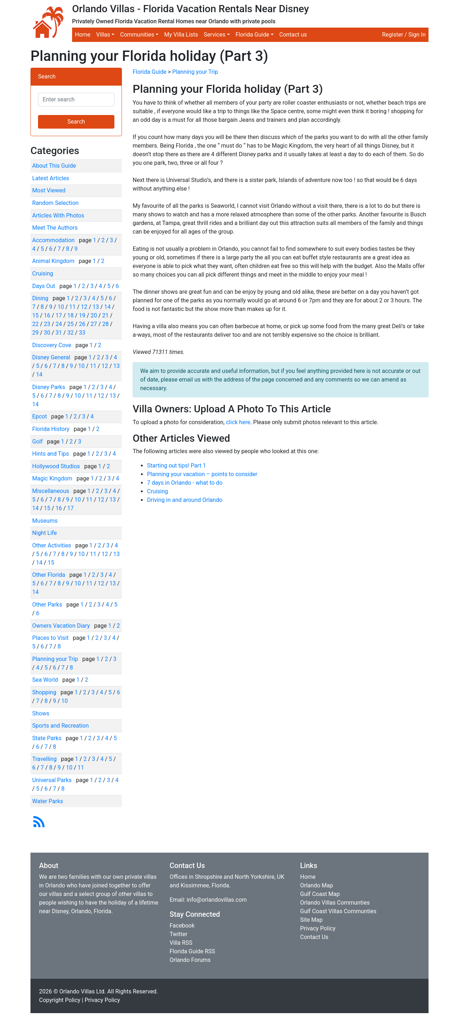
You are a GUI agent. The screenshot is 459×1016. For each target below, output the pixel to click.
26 (82, 324)
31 (59, 332)
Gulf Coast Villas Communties (338, 911)
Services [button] (214, 34)
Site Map (311, 919)
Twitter (178, 934)
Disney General (52, 357)
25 (70, 324)
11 (72, 306)
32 (70, 332)
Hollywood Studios (56, 466)
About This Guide (54, 165)
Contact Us (314, 937)
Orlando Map (316, 885)
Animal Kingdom (54, 261)
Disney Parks (49, 387)
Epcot (40, 416)
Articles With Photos (58, 215)
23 (47, 324)
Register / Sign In (404, 34)
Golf (38, 441)
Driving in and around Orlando (184, 500)
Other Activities (52, 545)
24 (59, 324)
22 (35, 324)
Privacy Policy (318, 928)
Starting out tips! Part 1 (176, 465)
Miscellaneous (51, 491)
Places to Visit (51, 637)
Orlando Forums (190, 960)
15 (35, 315)
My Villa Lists (181, 34)
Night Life (44, 532)
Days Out (44, 286)
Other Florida (49, 574)
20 (93, 315)
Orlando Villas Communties (335, 902)
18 (70, 315)
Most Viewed (49, 190)
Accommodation (54, 240)
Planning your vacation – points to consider (202, 474)
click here (238, 422)
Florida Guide (149, 71)
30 (47, 332)
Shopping (45, 692)
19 (82, 315)
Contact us (293, 34)
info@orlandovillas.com (216, 899)
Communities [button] (137, 34)
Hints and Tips (51, 453)
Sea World (46, 679)
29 (35, 332)
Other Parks (47, 604)
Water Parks (47, 801)
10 (60, 306)
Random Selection (55, 203)
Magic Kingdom (53, 478)
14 (107, 306)
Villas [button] (103, 34)
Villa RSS (181, 942)
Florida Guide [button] (252, 34)
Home (82, 34)
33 (82, 332)
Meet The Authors (55, 227)
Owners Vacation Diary (61, 625)
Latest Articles (50, 178)
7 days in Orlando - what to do (185, 482)
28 (105, 324)
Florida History (51, 429)
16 (47, 315)
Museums (45, 520)
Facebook (182, 925)
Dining (41, 298)
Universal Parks (52, 780)
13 (96, 306)
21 (105, 315)
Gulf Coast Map (320, 894)
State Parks (47, 738)
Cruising (42, 273)
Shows (40, 713)
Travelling (45, 759)
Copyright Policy (59, 1000)
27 (93, 324)
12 (84, 306)
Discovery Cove (52, 345)
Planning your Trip (56, 659)
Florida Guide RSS (192, 951)
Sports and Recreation (60, 725)
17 (59, 315)
